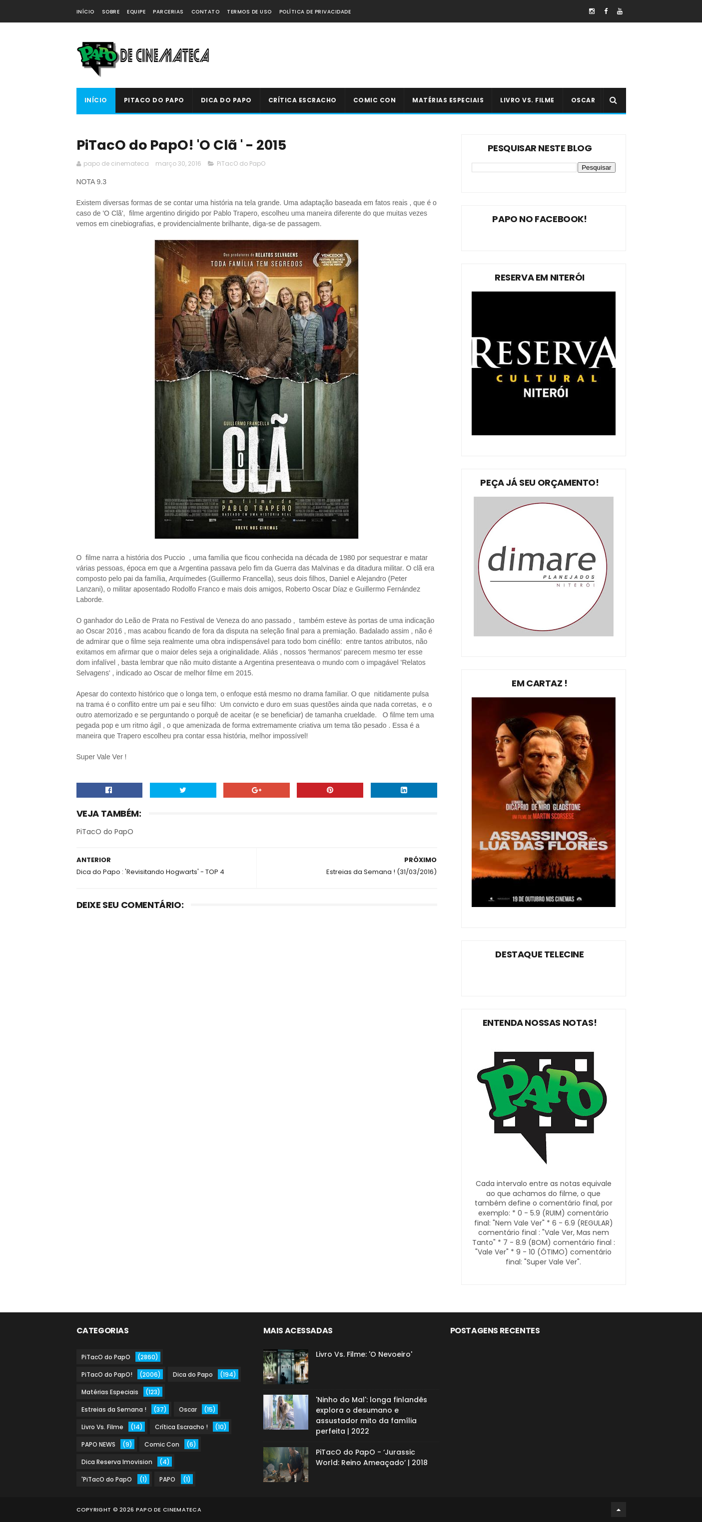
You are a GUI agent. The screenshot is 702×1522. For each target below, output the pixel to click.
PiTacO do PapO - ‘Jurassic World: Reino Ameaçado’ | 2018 (372, 1457)
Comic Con (374, 100)
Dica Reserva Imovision (116, 1462)
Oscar (583, 100)
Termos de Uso (249, 11)
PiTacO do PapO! (106, 1374)
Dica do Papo (226, 100)
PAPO (167, 1479)
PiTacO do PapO (154, 100)
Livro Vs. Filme (527, 100)
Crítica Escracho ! (181, 1427)
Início (85, 11)
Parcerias (168, 11)
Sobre (111, 11)
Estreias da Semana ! (113, 1409)
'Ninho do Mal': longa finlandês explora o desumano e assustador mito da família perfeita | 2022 (371, 1415)
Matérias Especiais (448, 100)
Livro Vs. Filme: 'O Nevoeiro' (364, 1354)
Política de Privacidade (315, 11)
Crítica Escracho (302, 100)
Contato (205, 11)
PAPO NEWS (98, 1444)
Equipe (136, 11)
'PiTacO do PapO (106, 1479)
